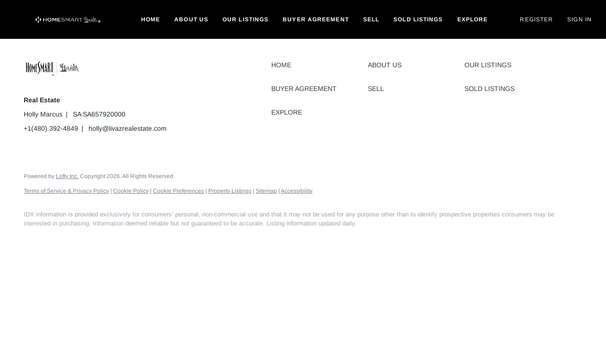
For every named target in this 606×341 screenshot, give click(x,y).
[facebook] (35, 239)
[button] (68, 19)
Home (150, 19)
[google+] (117, 239)
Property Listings (229, 191)
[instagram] (90, 239)
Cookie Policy (131, 191)
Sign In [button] (579, 19)
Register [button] (536, 19)
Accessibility (296, 191)
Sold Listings (418, 19)
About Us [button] (191, 19)
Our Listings (245, 19)
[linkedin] (62, 239)
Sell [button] (371, 19)
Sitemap (266, 191)
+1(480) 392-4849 (51, 128)
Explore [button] (472, 19)
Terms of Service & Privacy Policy (66, 191)
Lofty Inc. (67, 176)
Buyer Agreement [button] (316, 19)
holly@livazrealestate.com (128, 128)
